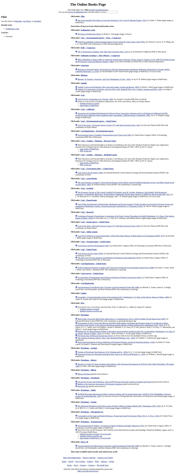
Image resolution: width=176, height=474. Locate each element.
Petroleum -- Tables (88, 390)
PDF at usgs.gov (86, 151)
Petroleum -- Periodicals (90, 378)
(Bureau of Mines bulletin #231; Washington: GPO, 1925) (122, 324)
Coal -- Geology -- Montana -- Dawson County (98, 141)
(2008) (108, 287)
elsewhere (37, 21)
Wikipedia (18, 21)
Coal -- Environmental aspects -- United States (98, 121)
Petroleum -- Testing (88, 402)
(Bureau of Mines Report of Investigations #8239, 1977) (121, 236)
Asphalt (84, 83)
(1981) (93, 246)
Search (70, 461)
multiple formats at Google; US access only (95, 434)
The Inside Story (103, 465)
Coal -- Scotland (87, 188)
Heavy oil (84, 442)
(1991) (111, 42)
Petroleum (85, 315)
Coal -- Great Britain (89, 178)
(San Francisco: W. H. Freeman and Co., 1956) (103, 352)
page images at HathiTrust (89, 105)
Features (83, 465)
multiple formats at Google (89, 103)
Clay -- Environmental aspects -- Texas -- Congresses (101, 38)
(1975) (111, 426)
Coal (82, 95)
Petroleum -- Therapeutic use (92, 412)
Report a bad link (89, 458)
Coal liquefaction (87, 283)
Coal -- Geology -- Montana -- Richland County (99, 155)
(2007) (122, 319)
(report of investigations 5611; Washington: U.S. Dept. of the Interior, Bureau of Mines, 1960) (123, 297)
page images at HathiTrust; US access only (95, 438)
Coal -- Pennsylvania (89, 200)
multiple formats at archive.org (91, 311)
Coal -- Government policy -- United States (97, 169)
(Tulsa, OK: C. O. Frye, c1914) (118, 416)
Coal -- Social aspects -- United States (95, 222)
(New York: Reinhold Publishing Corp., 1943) (106, 338)
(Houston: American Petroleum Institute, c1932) (116, 342)
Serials (111, 461)
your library (27, 21)
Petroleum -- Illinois (88, 370)
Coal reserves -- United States (92, 273)
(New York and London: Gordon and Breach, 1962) (108, 87)
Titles (97, 461)
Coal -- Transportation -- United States (95, 242)
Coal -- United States (89, 249)
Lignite (83, 293)
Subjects (104, 461)
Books (69, 465)
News (76, 465)
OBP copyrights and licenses (87, 471)
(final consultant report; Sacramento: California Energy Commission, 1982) (121, 114)
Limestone (85, 65)
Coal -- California (87, 109)
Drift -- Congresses (88, 48)
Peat (82, 303)
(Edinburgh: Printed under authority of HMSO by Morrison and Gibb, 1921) (122, 193)
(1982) (104, 135)
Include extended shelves (98, 10)
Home (64, 461)
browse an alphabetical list (77, 12)
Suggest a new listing (105, 458)
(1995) (90, 173)
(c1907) (124, 205)
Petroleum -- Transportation (91, 422)
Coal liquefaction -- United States (93, 264)
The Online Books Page (88, 4)
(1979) (109, 258)
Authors (90, 461)
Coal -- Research (87, 212)
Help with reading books (72, 458)
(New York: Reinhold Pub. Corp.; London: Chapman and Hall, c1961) (120, 89)
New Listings (80, 461)
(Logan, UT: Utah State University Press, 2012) (109, 125)
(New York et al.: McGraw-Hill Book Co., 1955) (111, 354)
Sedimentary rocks (12, 29)
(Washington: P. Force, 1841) (104, 79)
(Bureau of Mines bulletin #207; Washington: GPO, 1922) (119, 406)
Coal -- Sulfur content (89, 232)
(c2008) (116, 268)
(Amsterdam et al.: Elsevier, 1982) (95, 99)
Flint (83, 16)
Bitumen (84, 75)
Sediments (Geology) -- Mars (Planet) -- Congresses (100, 56)
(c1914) (95, 336)
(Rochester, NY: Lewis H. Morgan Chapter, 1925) (112, 20)
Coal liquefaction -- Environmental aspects (97, 131)
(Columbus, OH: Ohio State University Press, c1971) (103, 52)
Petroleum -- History (89, 360)
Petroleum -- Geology (89, 348)
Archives (91, 465)
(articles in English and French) (115, 382)
